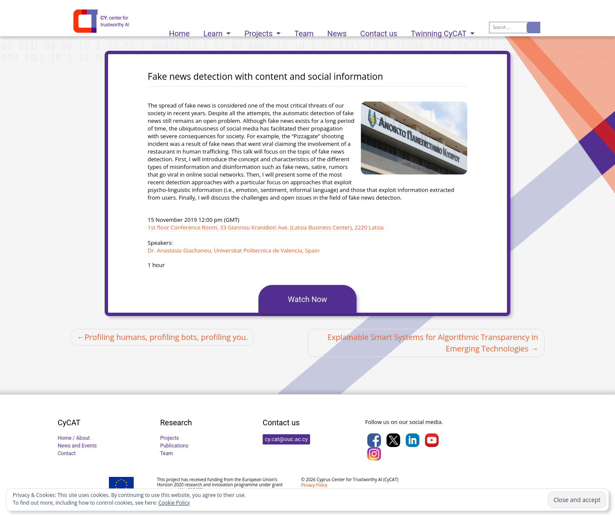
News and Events (77, 446)
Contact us (379, 31)
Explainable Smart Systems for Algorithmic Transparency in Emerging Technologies (433, 343)
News (336, 31)
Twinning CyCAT (439, 31)
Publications (174, 446)
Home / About (74, 438)
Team (303, 31)
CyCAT (390, 479)
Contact (67, 453)
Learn (214, 31)
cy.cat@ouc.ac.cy (286, 439)
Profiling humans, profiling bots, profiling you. (166, 337)
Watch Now (307, 299)
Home (179, 31)
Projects (259, 31)
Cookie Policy (174, 502)
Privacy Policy (314, 485)
